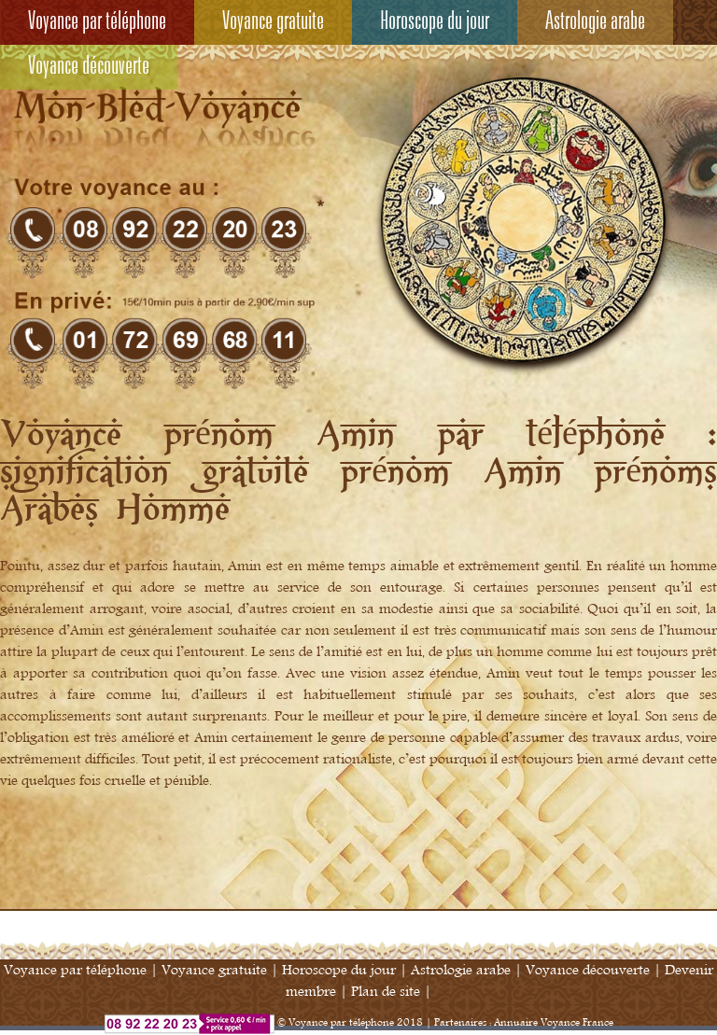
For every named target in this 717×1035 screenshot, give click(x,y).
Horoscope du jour (434, 22)
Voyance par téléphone (97, 22)
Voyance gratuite (273, 22)
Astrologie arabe (595, 22)
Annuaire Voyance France (553, 1022)
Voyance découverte (88, 67)
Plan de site (385, 991)
